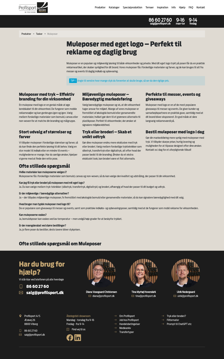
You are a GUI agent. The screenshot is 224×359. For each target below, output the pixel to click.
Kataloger (114, 7)
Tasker (39, 33)
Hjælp (182, 7)
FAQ (191, 7)
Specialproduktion (132, 7)
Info (174, 7)
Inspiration (162, 7)
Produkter (100, 7)
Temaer (150, 7)
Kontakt (200, 7)
